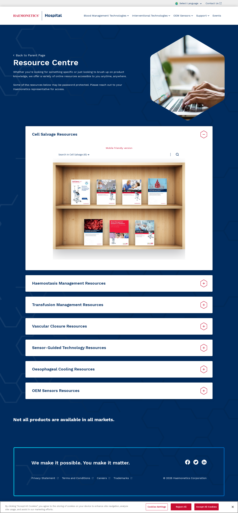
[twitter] (195, 462)
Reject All (181, 507)
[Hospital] (60, 15)
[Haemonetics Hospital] (26, 15)
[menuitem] (106, 16)
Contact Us (213, 3)
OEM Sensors (183, 15)
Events (217, 15)
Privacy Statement (45, 478)
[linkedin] (204, 462)
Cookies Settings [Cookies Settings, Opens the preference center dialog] (157, 507)
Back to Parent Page (29, 55)
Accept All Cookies (206, 507)
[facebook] (187, 462)
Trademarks (123, 478)
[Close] (232, 507)
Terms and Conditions (78, 478)
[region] (119, 507)
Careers (103, 478)
